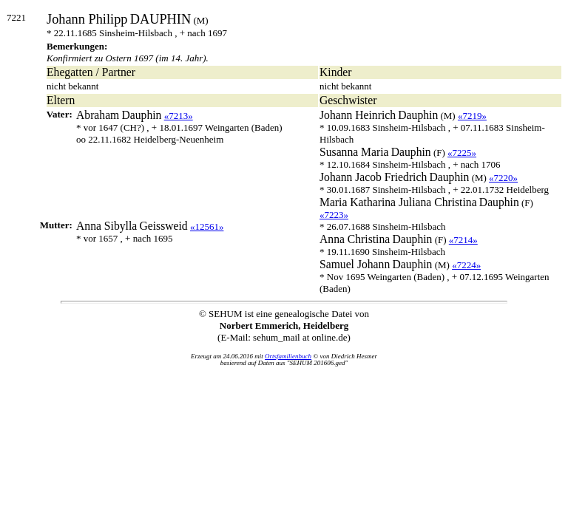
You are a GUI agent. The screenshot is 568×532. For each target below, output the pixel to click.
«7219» (472, 115)
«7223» (334, 214)
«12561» (207, 226)
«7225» (461, 152)
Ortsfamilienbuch (288, 356)
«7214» (463, 239)
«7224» (466, 264)
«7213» (178, 115)
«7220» (503, 177)
